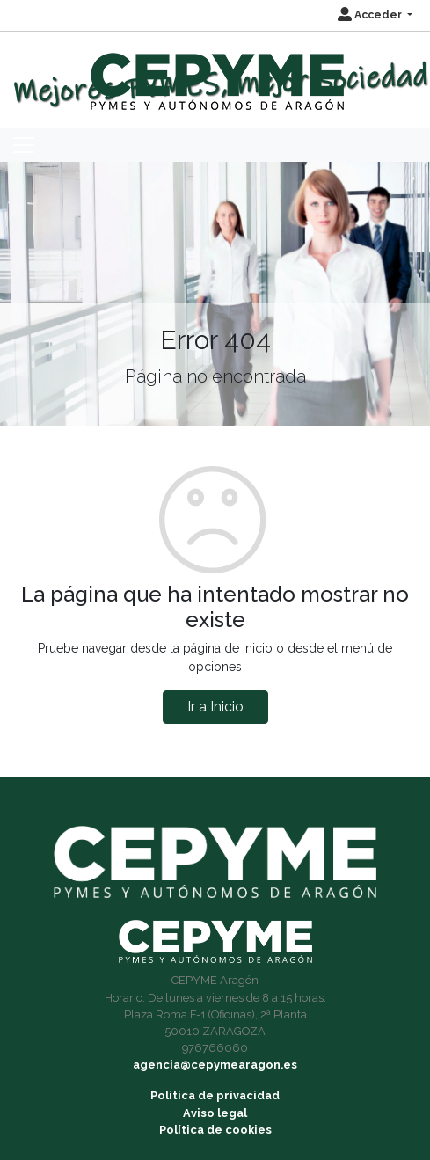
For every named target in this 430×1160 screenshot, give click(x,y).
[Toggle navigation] (23, 145)
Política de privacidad (215, 1095)
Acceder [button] (371, 15)
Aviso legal (215, 1113)
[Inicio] (215, 73)
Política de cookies (215, 1129)
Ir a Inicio (215, 706)
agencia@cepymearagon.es (215, 1064)
